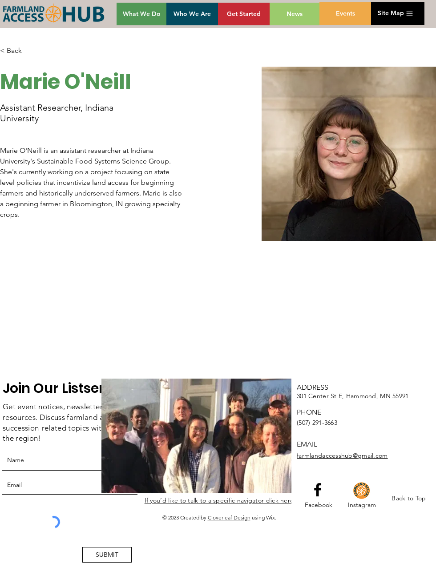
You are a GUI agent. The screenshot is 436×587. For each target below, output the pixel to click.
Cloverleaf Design (229, 517)
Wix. (271, 517)
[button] (391, 13)
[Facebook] (318, 505)
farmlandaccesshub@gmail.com (342, 455)
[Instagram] (362, 505)
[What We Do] (141, 14)
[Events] (345, 13)
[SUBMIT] (107, 555)
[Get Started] (244, 14)
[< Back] (17, 50)
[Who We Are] (192, 14)
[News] (294, 14)
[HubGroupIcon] (362, 490)
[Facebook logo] (318, 490)
